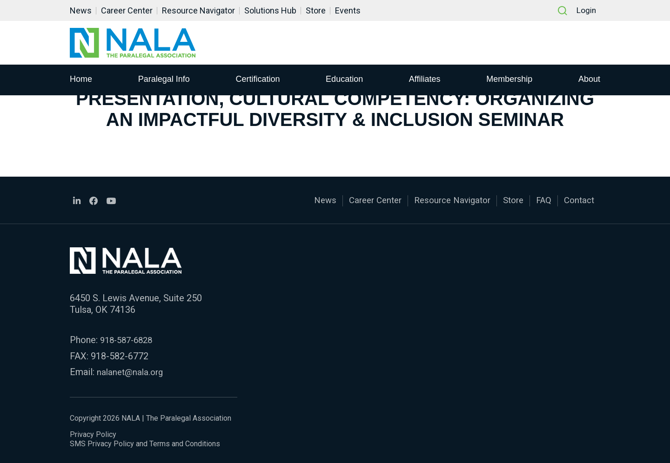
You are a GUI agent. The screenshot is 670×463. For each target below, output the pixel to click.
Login (586, 10)
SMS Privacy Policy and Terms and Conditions (145, 441)
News (81, 10)
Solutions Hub (270, 10)
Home (81, 79)
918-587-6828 (129, 338)
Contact (578, 200)
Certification (257, 79)
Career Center (127, 10)
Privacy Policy (93, 432)
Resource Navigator (198, 10)
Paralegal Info (164, 79)
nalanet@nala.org (132, 370)
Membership (509, 79)
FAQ (540, 200)
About (589, 79)
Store (316, 10)
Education (344, 79)
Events (348, 10)
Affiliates (425, 79)
